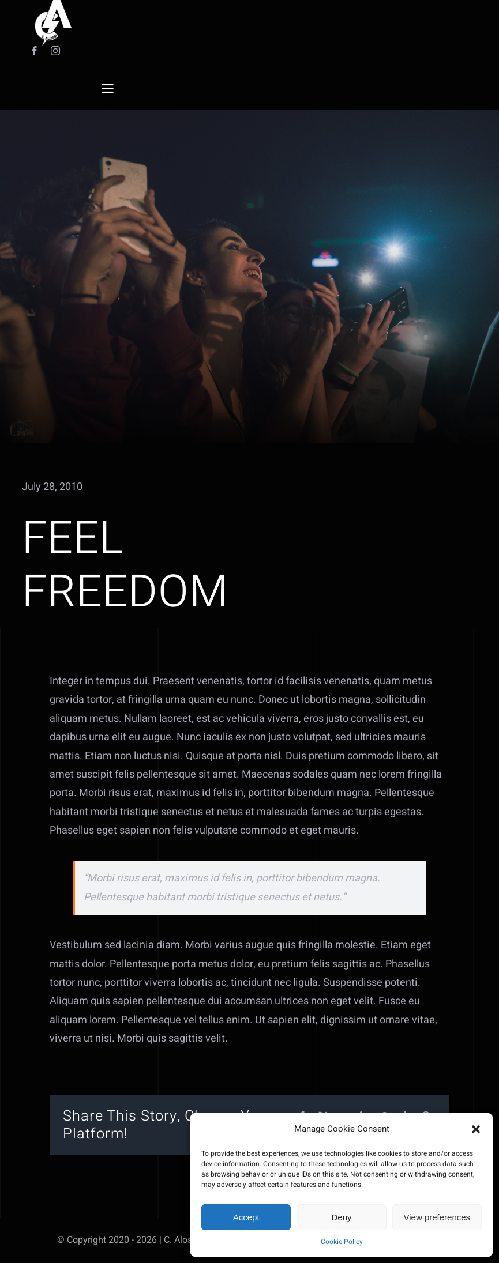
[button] (476, 1129)
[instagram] (55, 50)
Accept (246, 1217)
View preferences (437, 1217)
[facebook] (34, 50)
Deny (341, 1217)
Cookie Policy (342, 1241)
